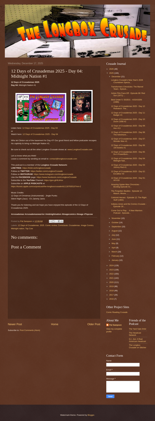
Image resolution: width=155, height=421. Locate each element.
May (114, 243)
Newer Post (15, 324)
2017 (111, 295)
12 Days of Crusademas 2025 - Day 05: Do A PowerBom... (128, 153)
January (115, 260)
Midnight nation (17, 228)
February (116, 256)
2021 (111, 278)
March (114, 252)
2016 (111, 299)
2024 (111, 265)
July (113, 235)
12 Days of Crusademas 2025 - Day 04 (40, 128)
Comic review (51, 225)
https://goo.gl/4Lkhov (53, 180)
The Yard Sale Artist (137, 329)
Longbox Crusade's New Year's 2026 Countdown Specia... (127, 81)
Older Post (93, 324)
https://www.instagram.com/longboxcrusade (53, 174)
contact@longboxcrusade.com (63, 159)
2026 (111, 69)
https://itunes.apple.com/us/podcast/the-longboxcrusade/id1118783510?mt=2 (46, 186)
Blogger (91, 415)
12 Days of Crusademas (28, 225)
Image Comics (87, 225)
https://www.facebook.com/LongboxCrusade (57, 177)
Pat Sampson (115, 325)
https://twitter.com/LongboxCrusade (47, 171)
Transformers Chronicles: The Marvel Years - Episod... (127, 88)
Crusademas (74, 225)
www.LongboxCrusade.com (80, 149)
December (116, 76)
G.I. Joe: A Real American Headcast (137, 340)
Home (54, 324)
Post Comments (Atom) (30, 330)
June (114, 239)
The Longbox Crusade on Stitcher (137, 346)
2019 (111, 286)
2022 (111, 274)
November (116, 218)
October (115, 222)
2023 (111, 270)
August (115, 231)
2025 (42, 225)
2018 (111, 290)
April (114, 247)
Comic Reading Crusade (116, 312)
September (117, 226)
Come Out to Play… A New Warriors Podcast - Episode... (126, 211)
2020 (111, 282)
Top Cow (29, 228)
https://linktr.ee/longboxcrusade (36, 168)
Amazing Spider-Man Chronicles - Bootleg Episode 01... (125, 185)
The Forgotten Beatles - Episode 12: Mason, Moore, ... (126, 192)
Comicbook (63, 225)
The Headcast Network (135, 334)
